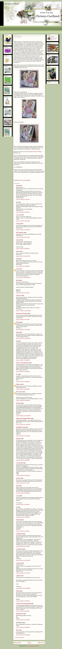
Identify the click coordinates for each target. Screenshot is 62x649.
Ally (17, 341)
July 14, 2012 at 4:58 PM (23, 360)
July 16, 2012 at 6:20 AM (23, 560)
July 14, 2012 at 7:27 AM (22, 212)
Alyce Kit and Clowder (21, 313)
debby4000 (19, 613)
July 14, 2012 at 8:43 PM (23, 389)
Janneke (18, 239)
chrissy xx (18, 295)
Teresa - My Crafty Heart (22, 362)
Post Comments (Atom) (33, 646)
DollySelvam (19, 533)
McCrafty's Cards (20, 427)
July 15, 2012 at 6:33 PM (23, 517)
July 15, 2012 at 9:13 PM (22, 531)
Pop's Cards (19, 391)
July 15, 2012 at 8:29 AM (23, 493)
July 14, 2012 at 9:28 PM (23, 400)
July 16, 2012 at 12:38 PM (23, 588)
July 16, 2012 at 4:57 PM (23, 601)
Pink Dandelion (20, 232)
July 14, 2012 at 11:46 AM (23, 329)
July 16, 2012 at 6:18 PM (22, 611)
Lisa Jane (18, 214)
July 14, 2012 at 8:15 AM (22, 248)
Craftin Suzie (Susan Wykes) (23, 603)
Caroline (18, 223)
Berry (17, 630)
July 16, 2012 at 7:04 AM (23, 573)
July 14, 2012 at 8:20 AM (23, 256)
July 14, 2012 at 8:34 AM (23, 266)
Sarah (17, 332)
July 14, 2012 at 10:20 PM (23, 415)
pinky (17, 485)
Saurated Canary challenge (35, 151)
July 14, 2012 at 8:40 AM (23, 277)
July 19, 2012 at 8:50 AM (23, 634)
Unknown (18, 384)
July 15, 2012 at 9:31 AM (22, 504)
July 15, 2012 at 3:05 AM (23, 475)
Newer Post (17, 642)
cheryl (17, 268)
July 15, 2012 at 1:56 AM (22, 460)
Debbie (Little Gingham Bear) (23, 418)
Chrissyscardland (11, 3)
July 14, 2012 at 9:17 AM (22, 292)
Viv (17, 507)
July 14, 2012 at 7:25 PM (23, 371)
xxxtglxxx (18, 575)
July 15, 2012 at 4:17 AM (22, 483)
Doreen (18, 251)
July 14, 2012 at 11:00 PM (23, 435)
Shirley (18, 322)
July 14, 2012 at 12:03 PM (23, 338)
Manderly (18, 403)
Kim (17, 374)
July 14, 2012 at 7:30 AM (23, 229)
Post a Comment (19, 637)
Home (29, 642)
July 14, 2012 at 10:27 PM (23, 424)
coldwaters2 (19, 549)
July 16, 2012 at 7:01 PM (22, 619)
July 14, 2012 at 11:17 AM (22, 319)
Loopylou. (18, 563)
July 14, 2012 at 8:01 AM (23, 237)
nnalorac (18, 478)
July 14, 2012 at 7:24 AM (23, 199)
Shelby (18, 591)
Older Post (41, 642)
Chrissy (53, 36)
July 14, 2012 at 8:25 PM (23, 381)
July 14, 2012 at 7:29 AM (23, 221)
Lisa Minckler (19, 462)
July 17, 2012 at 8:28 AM (23, 627)
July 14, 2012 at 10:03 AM (23, 310)
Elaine (17, 280)
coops (17, 495)
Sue (17, 202)
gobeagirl (18, 438)
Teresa (17, 185)
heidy (17, 258)
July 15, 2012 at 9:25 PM (23, 546)
